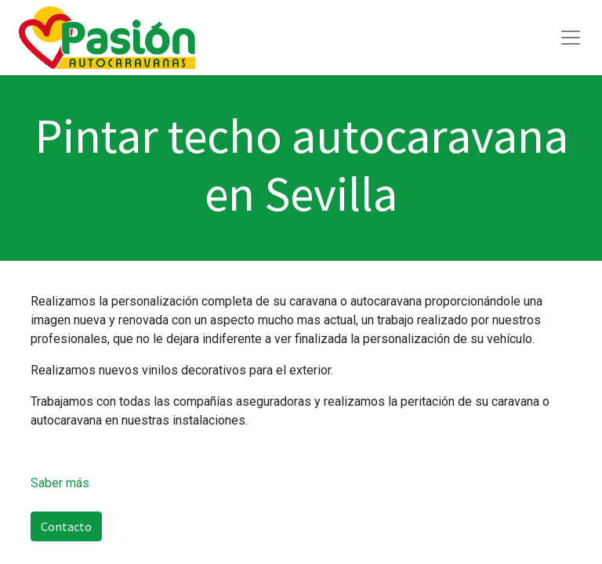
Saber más (60, 482)
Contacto (66, 526)
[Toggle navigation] (570, 37)
